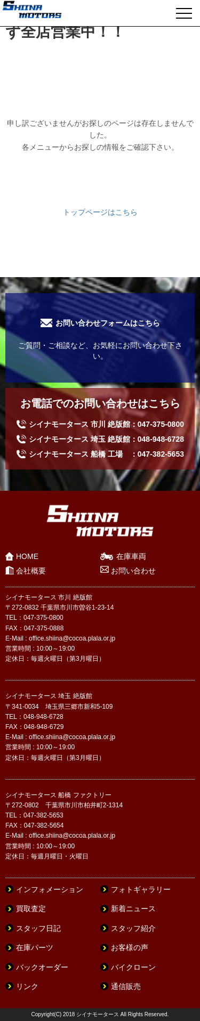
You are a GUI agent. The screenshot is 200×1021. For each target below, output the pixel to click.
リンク (27, 986)
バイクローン (133, 967)
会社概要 (31, 570)
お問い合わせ (133, 570)
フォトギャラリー (141, 889)
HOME (27, 556)
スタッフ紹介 (133, 928)
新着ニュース (133, 908)
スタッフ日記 (38, 928)
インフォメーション (49, 889)
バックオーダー (42, 967)
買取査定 (31, 908)
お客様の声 (129, 947)
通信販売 (126, 986)
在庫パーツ (34, 947)
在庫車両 (131, 556)
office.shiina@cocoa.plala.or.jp (72, 638)
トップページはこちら (100, 212)
